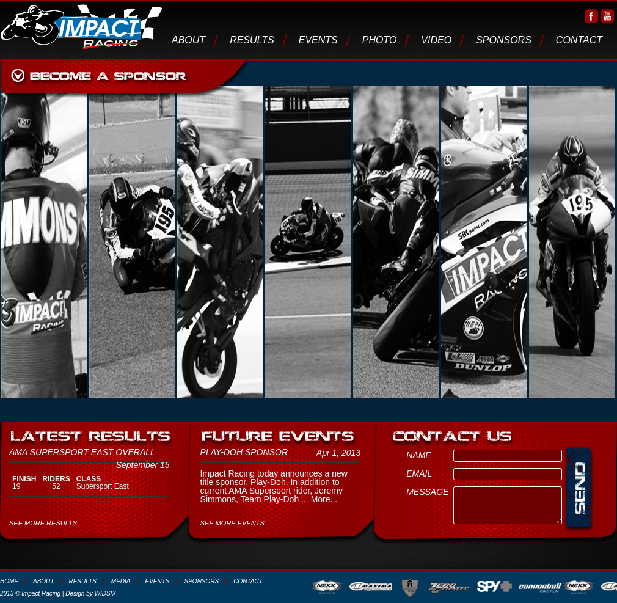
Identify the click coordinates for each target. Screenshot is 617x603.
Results (252, 40)
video (436, 40)
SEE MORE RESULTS (43, 523)
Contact (579, 40)
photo (379, 40)
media (121, 581)
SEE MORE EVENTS (232, 523)
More (320, 499)
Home (9, 581)
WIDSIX (106, 593)
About (188, 40)
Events (318, 40)
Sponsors (503, 40)
